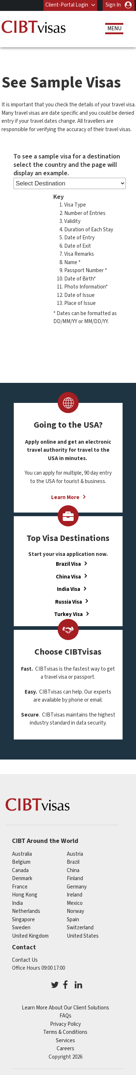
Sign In (113, 5)
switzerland (80, 927)
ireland (74, 895)
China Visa (68, 576)
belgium (21, 862)
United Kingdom (30, 935)
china (73, 870)
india (17, 903)
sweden (21, 927)
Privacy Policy (65, 1024)
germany (77, 886)
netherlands (26, 911)
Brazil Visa (68, 564)
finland (75, 878)
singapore (23, 919)
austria (75, 854)
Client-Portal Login (66, 5)
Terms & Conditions (65, 1032)
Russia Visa (68, 601)
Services (65, 1040)
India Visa (68, 589)
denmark (22, 878)
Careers (65, 1048)
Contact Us (25, 960)
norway (75, 911)
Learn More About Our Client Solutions (65, 1008)
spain (73, 919)
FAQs (65, 1016)
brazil (73, 862)
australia (22, 854)
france (20, 886)
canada (20, 870)
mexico (75, 903)
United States (83, 935)
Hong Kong (24, 895)
